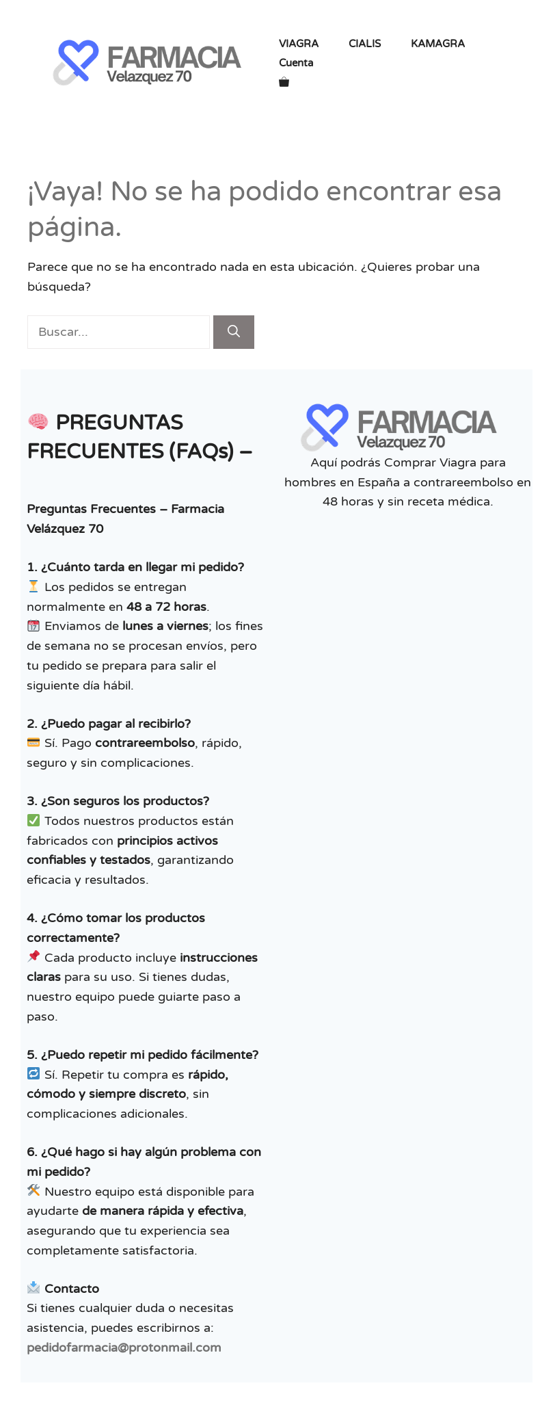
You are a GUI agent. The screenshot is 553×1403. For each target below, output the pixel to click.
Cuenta (296, 63)
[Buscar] (233, 332)
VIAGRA (299, 44)
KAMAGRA (438, 44)
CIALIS (365, 44)
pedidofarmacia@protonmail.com (124, 1347)
